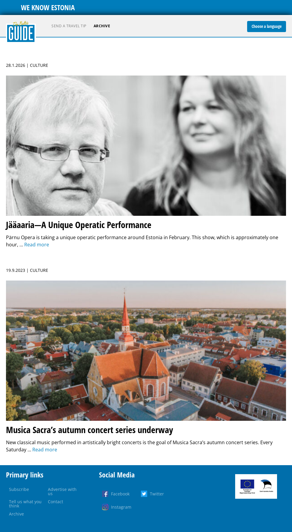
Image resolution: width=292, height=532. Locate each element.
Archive (102, 25)
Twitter (157, 494)
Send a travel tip (68, 25)
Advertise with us (62, 491)
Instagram (121, 507)
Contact (55, 501)
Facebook (120, 494)
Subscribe (19, 489)
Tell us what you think (25, 504)
